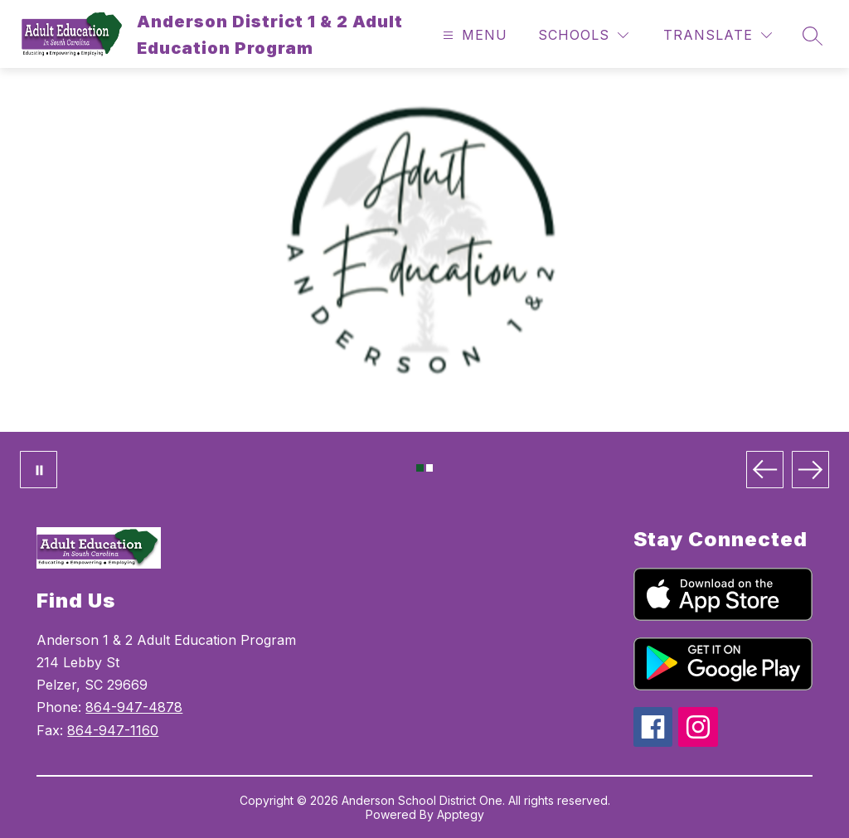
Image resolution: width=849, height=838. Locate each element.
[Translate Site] (717, 35)
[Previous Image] (765, 469)
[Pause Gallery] (38, 469)
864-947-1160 (112, 730)
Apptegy (460, 814)
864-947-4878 (133, 707)
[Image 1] (420, 468)
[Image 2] (430, 468)
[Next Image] (810, 469)
